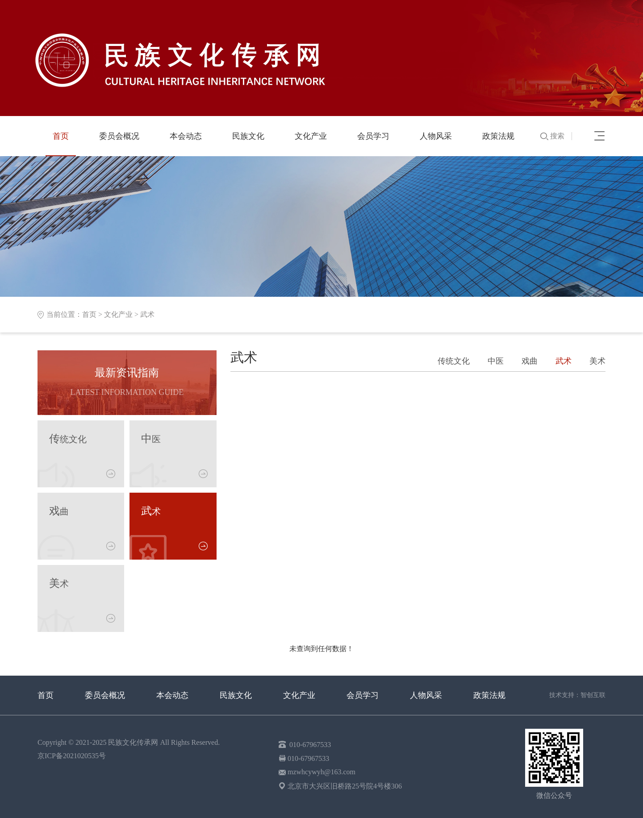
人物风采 (436, 136)
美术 (597, 361)
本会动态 (186, 136)
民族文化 (248, 136)
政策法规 (498, 136)
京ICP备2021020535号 (72, 756)
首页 (61, 136)
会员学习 (373, 136)
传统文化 (454, 361)
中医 (496, 361)
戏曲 (530, 361)
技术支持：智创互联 (577, 695)
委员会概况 (119, 136)
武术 (147, 314)
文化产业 (311, 136)
